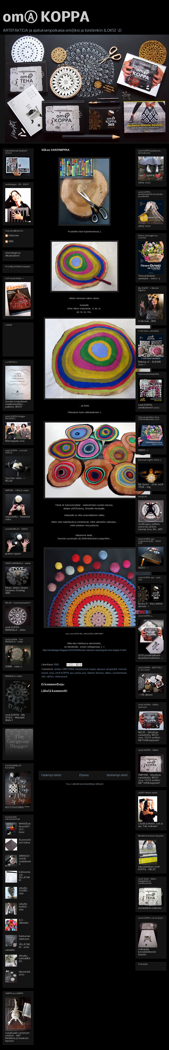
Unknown (14, 235)
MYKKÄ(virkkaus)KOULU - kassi (25, 828)
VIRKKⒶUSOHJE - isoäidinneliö (25, 860)
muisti (44, 673)
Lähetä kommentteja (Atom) (88, 784)
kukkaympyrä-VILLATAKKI (24, 876)
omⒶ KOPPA (46, 18)
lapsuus (101, 669)
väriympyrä (61, 676)
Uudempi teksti (51, 775)
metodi (122, 669)
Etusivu (84, 775)
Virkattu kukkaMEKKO (24, 959)
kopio (93, 669)
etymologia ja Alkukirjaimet (12, 254)
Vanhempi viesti (117, 775)
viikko (108, 673)
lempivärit (111, 669)
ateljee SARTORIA (64, 669)
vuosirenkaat (119, 673)
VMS (11, 241)
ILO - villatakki (23, 921)
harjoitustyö (81, 669)
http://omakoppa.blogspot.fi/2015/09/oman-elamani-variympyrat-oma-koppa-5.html (84, 650)
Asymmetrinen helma (25, 841)
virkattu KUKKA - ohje (23, 907)
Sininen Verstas (95, 673)
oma (51, 673)
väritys (50, 676)
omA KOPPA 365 (64, 673)
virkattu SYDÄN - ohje (24, 891)
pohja (78, 673)
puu (84, 673)
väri (43, 676)
